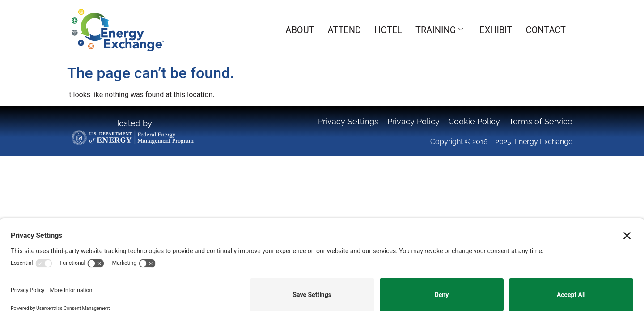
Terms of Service (540, 121)
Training (439, 30)
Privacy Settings (348, 121)
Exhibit (495, 30)
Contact (545, 30)
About (299, 30)
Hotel (388, 30)
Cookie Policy (474, 121)
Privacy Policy (413, 121)
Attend (344, 30)
